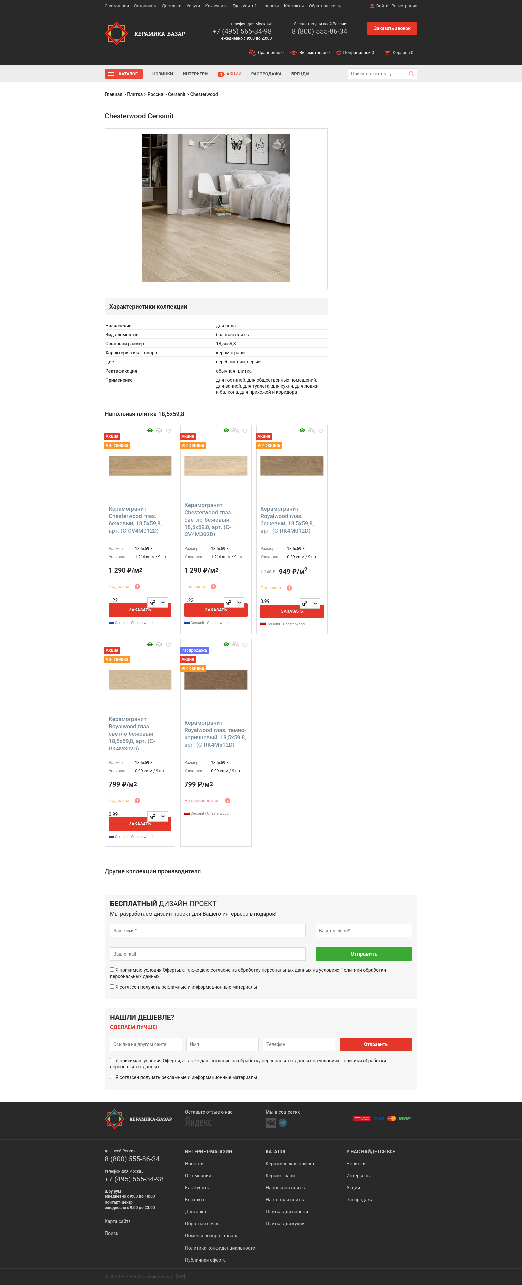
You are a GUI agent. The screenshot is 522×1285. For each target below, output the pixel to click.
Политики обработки (363, 970)
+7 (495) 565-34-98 (242, 31)
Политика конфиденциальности (220, 1248)
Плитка (135, 94)
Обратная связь (325, 5)
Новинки (162, 73)
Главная (113, 94)
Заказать (140, 609)
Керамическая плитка (290, 1163)
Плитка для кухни (285, 1223)
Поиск (111, 1233)
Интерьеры (195, 73)
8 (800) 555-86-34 (319, 31)
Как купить (216, 5)
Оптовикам (145, 5)
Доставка (171, 5)
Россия (155, 94)
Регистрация (404, 5)
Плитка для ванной (287, 1211)
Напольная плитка (286, 1187)
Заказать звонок (392, 28)
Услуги (193, 5)
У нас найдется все (370, 1151)
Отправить (363, 954)
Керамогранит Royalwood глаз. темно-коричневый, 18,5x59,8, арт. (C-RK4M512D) (215, 733)
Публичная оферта (205, 1260)
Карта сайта (118, 1221)
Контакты (294, 5)
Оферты (171, 970)
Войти (382, 5)
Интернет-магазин (208, 1151)
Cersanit (176, 94)
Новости (270, 5)
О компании (117, 5)
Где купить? (244, 5)
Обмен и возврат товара (211, 1235)
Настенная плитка (286, 1199)
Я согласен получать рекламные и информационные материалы (186, 987)
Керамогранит (281, 1175)
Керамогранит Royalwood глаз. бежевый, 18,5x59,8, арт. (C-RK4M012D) (287, 519)
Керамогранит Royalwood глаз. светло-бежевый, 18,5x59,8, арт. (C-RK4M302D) (132, 733)
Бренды (300, 73)
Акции (234, 73)
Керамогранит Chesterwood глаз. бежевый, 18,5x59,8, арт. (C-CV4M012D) (135, 519)
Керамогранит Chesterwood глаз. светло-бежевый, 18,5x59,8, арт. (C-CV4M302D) (208, 519)
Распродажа (266, 73)
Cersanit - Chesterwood (131, 623)
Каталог (128, 73)
